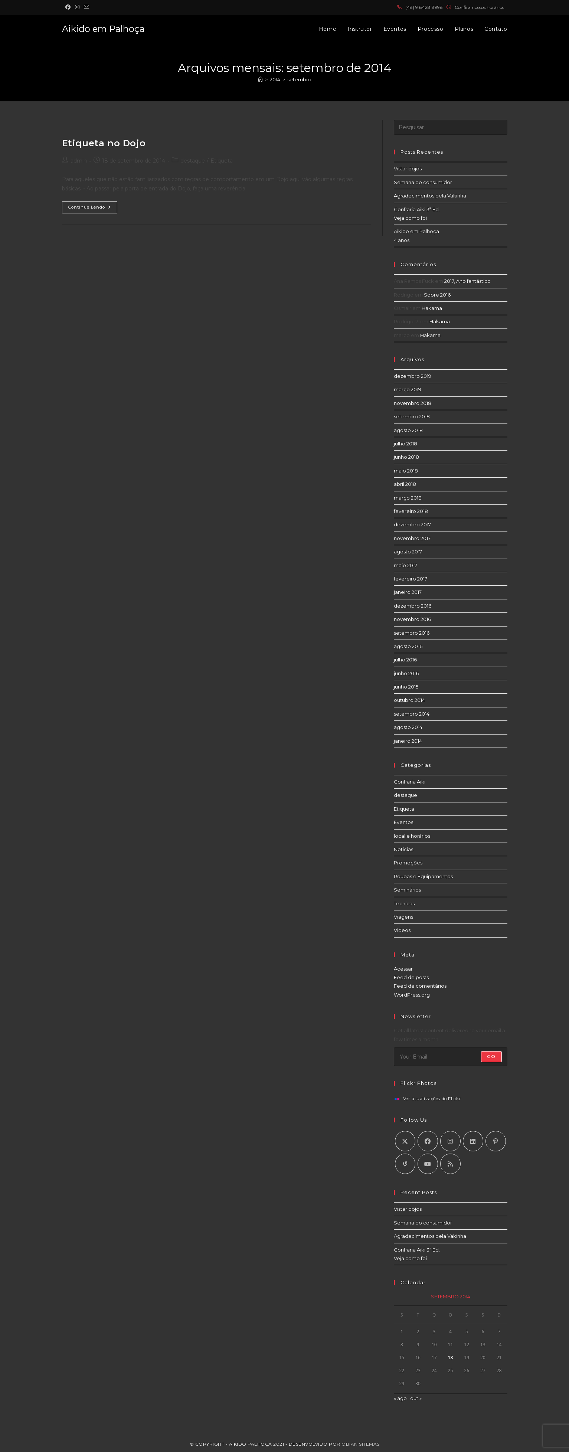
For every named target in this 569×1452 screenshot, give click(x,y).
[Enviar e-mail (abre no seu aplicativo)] (86, 7)
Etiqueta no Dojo (104, 143)
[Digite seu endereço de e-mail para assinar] (450, 1056)
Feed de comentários (420, 986)
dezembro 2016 (412, 606)
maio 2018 (406, 471)
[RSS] (450, 1164)
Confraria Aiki (409, 782)
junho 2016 (406, 673)
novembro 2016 (412, 619)
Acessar (403, 969)
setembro (299, 79)
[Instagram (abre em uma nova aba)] (77, 7)
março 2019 (407, 389)
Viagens (403, 917)
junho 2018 (406, 457)
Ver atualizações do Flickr (432, 1099)
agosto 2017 (408, 552)
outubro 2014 (409, 700)
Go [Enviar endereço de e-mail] (491, 1056)
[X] (405, 1141)
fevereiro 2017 (410, 579)
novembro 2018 (412, 403)
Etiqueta (221, 160)
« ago (400, 1398)
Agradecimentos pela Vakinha (430, 196)
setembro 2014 (411, 714)
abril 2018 (405, 484)
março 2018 (408, 498)
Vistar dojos (408, 168)
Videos (402, 930)
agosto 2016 (408, 646)
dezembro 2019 (412, 376)
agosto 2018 (408, 430)
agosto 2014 (408, 727)
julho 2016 (405, 660)
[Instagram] (450, 1141)
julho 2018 (405, 444)
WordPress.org (412, 995)
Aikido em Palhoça (103, 28)
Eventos (403, 822)
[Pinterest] (495, 1141)
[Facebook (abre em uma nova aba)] (69, 7)
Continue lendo (92, 208)
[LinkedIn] (473, 1141)
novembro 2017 (412, 538)
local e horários (412, 836)
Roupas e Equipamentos (423, 876)
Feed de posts (411, 977)
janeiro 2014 (408, 741)
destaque (192, 160)
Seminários (407, 890)
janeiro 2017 (408, 592)
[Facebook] (428, 1141)
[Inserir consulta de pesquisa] (450, 127)
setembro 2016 (411, 633)
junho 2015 (406, 687)
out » (416, 1398)
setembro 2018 (412, 416)
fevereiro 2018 (411, 511)
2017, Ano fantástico (467, 281)
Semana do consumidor (423, 182)
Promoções (408, 863)
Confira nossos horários (479, 7)
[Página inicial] (260, 79)
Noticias (403, 849)
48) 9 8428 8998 (425, 7)
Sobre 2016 (437, 295)
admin (79, 160)
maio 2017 (405, 565)
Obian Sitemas (360, 1444)
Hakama (432, 308)
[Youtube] (428, 1164)
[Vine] (405, 1164)
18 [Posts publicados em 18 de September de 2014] (450, 1357)
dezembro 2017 (412, 524)
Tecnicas (404, 903)
